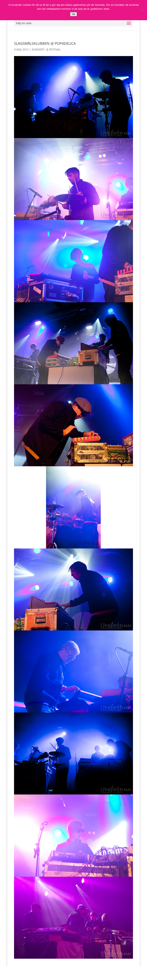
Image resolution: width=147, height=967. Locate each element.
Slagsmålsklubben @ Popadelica (45, 43)
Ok (73, 14)
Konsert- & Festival (46, 49)
